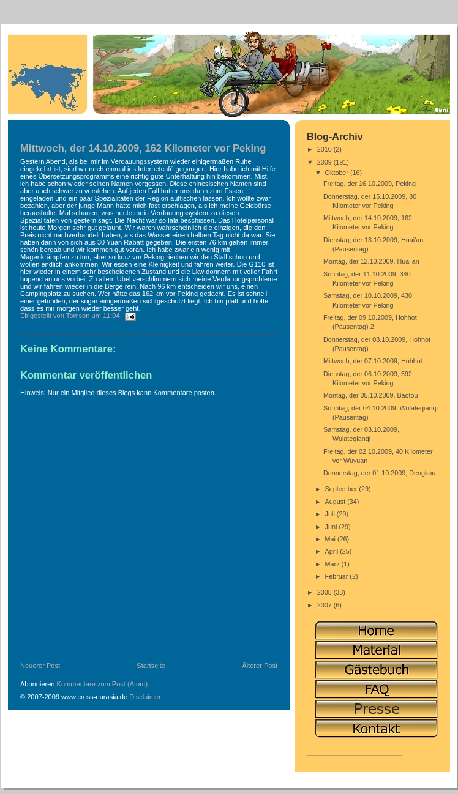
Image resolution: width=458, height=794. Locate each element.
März (333, 564)
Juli (331, 514)
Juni (332, 526)
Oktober (337, 172)
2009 (325, 162)
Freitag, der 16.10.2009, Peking (369, 183)
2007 (325, 605)
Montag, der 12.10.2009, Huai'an (371, 261)
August (336, 501)
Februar (337, 576)
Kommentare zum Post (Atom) (102, 684)
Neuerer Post (40, 665)
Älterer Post (259, 665)
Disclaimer (145, 696)
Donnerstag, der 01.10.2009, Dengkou (379, 473)
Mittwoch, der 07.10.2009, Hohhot (372, 361)
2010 (325, 149)
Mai (331, 539)
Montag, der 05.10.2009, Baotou (370, 395)
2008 (325, 592)
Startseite (151, 665)
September (342, 488)
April (332, 551)
